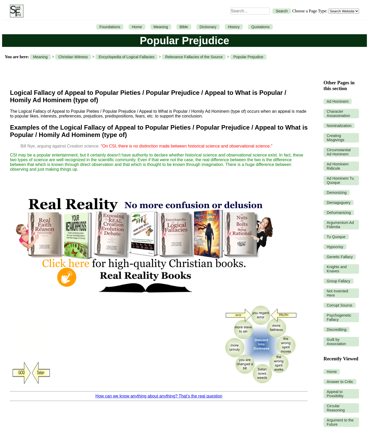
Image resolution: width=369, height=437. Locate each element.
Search (282, 11)
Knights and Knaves (337, 269)
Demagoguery (338, 202)
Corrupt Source (339, 305)
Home (137, 27)
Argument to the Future (340, 422)
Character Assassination (338, 113)
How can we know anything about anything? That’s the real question (158, 396)
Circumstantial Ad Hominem (339, 152)
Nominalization (339, 126)
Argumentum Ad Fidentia (340, 224)
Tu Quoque (336, 237)
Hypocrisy (335, 247)
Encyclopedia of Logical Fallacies (126, 57)
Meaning (161, 27)
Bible (184, 27)
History (234, 27)
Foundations (109, 27)
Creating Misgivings (335, 138)
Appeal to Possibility (335, 394)
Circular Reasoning (336, 408)
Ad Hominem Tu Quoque (340, 180)
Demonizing (337, 192)
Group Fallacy (338, 281)
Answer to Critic (340, 382)
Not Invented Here (337, 293)
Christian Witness (73, 57)
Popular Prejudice (249, 57)
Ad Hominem (337, 101)
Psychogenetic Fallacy (339, 317)
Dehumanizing (339, 212)
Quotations (260, 27)
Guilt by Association (336, 341)
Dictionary (208, 27)
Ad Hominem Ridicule (337, 166)
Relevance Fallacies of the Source (194, 57)
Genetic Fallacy (340, 257)
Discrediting (336, 329)
